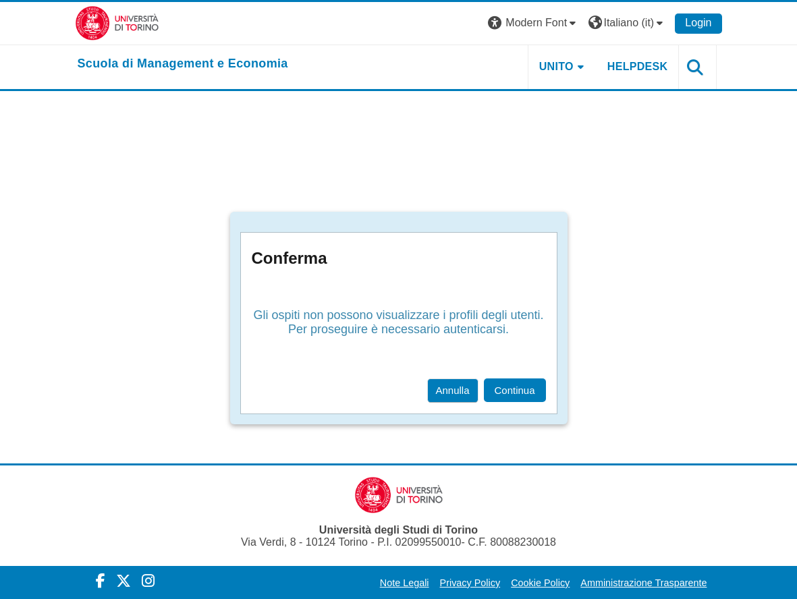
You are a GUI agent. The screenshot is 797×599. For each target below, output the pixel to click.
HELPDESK (637, 66)
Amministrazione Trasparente (643, 582)
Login (698, 22)
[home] (183, 64)
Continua (515, 390)
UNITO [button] (556, 66)
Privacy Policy (470, 582)
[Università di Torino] (117, 22)
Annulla (453, 390)
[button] (534, 23)
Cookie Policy (540, 582)
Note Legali (404, 582)
